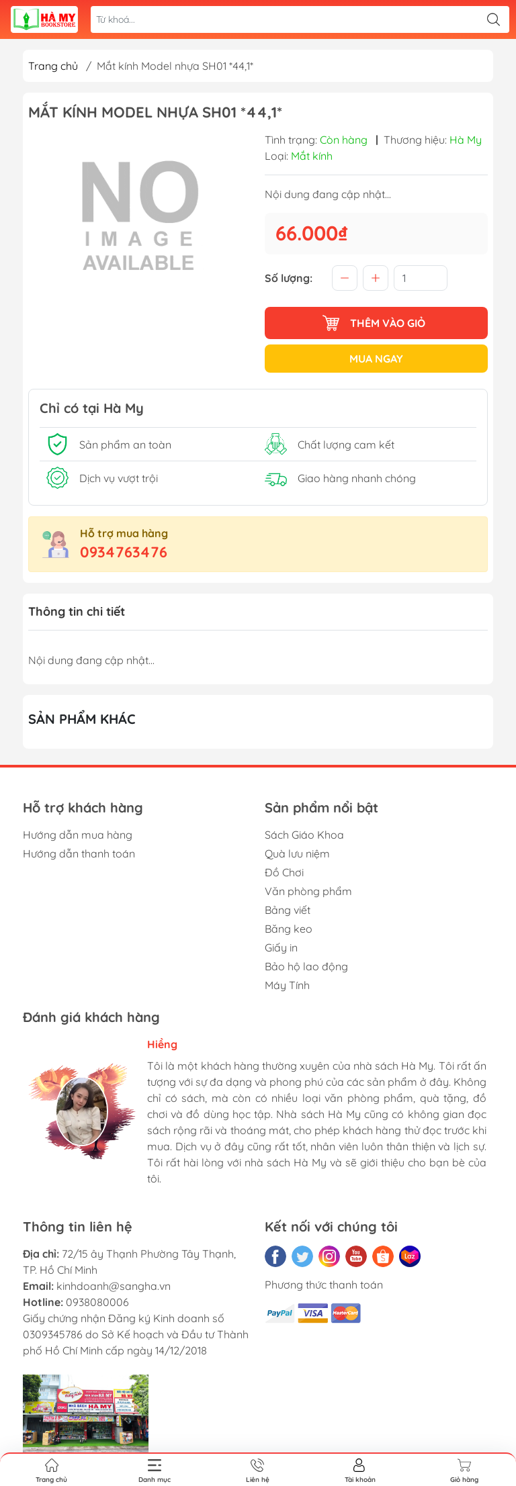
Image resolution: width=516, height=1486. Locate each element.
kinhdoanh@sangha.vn (113, 1286)
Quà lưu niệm (297, 853)
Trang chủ (53, 66)
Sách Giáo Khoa (304, 834)
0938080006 (97, 1302)
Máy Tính (287, 985)
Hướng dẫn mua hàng (77, 834)
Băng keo (288, 928)
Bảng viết (287, 910)
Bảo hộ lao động (306, 966)
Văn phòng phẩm (308, 891)
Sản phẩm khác (82, 718)
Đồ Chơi (284, 872)
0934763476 (123, 552)
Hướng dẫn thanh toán (79, 853)
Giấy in (281, 947)
